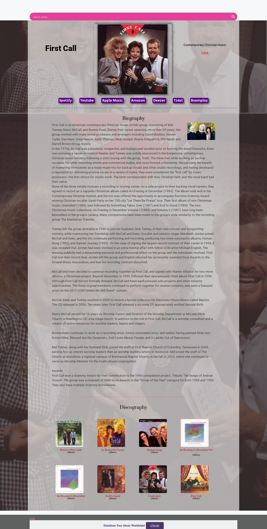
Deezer (159, 100)
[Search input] (131, 16)
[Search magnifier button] (233, 16)
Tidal (178, 100)
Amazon (138, 100)
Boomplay (199, 100)
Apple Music (112, 100)
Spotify (65, 100)
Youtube (87, 100)
